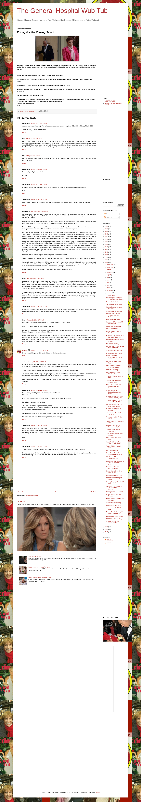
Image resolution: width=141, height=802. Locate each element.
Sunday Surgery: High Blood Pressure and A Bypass (114, 397)
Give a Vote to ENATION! (113, 326)
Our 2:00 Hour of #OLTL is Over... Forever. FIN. (114, 405)
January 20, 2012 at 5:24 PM (39, 211)
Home (57, 492)
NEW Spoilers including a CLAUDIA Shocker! (113, 366)
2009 (106, 532)
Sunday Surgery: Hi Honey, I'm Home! (39, 567)
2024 (106, 231)
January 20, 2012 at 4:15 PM (33, 138)
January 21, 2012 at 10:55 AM (37, 362)
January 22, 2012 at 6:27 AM (39, 446)
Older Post (93, 492)
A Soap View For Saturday (114, 311)
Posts (106, 214)
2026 (106, 226)
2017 (106, 249)
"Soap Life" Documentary (113, 503)
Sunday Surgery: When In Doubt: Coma (39, 578)
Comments (108, 217)
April (108, 285)
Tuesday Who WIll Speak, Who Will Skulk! (114, 381)
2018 (106, 247)
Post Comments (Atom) (32, 495)
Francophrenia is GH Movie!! (114, 492)
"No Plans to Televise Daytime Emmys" (112, 457)
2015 (106, 254)
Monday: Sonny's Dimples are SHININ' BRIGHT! (115, 347)
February (109, 290)
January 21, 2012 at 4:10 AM (39, 306)
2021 (106, 239)
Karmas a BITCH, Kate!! (113, 319)
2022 (106, 236)
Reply (24, 132)
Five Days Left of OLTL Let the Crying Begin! (114, 467)
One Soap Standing (112, 370)
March (109, 287)
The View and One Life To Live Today (114, 413)
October (109, 270)
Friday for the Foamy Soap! (114, 353)
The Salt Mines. (110, 295)
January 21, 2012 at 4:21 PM (39, 426)
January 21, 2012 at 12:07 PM (39, 390)
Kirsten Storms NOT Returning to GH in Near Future (114, 357)
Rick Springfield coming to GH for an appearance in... (114, 298)
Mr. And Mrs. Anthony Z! (113, 344)
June (108, 280)
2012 (106, 262)
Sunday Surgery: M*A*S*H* (114, 350)
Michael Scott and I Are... (113, 505)
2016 (106, 252)
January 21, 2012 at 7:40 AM (35, 320)
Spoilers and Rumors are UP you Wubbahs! (114, 322)
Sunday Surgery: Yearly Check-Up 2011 (113, 522)
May (108, 282)
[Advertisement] (112, 61)
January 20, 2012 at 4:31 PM (39, 169)
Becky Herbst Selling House (114, 516)
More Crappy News (112, 450)
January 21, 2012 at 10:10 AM (39, 350)
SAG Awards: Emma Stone (114, 304)
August (109, 275)
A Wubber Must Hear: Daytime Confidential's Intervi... (113, 392)
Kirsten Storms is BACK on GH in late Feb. (114, 471)
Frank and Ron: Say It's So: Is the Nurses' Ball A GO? (115, 336)
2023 (106, 234)
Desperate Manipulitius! (113, 302)
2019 (106, 244)
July (108, 277)
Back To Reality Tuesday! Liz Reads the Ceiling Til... (114, 512)
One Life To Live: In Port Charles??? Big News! (113, 442)
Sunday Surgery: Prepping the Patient (114, 307)
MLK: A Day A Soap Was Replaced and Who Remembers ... (113, 386)
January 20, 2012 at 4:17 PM (33, 156)
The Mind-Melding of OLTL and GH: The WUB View (114, 401)
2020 (106, 242)
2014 (106, 257)
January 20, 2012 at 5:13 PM (39, 199)
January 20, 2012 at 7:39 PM (35, 278)
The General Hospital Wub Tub (62, 10)
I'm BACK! (21, 501)
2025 (106, 229)
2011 (106, 527)
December (110, 264)
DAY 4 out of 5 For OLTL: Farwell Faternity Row (113, 426)
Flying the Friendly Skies (35, 556)
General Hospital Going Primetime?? (113, 373)
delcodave (110, 540)
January (109, 293)
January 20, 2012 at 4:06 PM (39, 123)
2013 (106, 260)
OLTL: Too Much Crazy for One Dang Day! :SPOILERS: (114, 487)
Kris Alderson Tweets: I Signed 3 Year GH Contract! (113, 315)
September (110, 272)
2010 (106, 529)
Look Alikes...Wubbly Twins (114, 475)
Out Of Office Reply (112, 329)
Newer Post (21, 492)
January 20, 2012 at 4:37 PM (39, 184)
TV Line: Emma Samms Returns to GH (113, 430)
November (110, 267)
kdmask (24, 350)
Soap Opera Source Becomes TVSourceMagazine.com (115, 453)
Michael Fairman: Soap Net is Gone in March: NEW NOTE (115, 462)
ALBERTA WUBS (110, 101)
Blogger (97, 792)
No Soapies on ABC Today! (114, 519)
